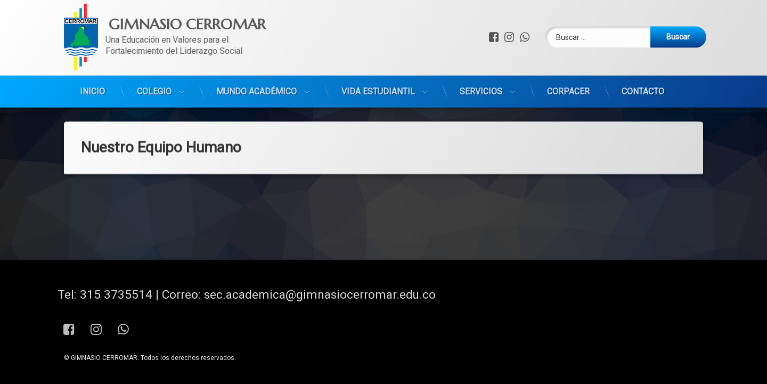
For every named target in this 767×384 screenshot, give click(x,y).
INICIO (92, 73)
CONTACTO (643, 73)
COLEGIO (154, 73)
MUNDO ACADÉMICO (256, 73)
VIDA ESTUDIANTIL (378, 73)
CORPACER (568, 73)
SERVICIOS (481, 73)
